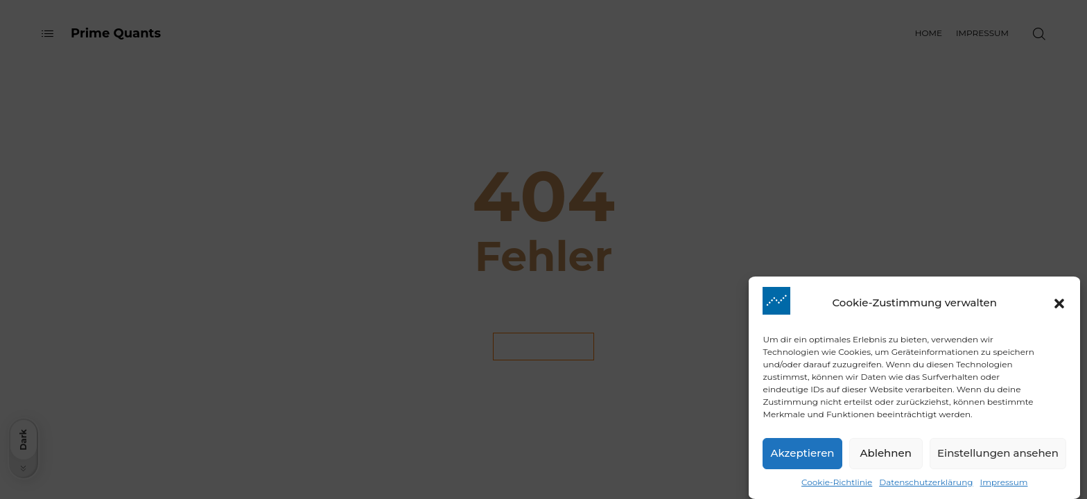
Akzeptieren (802, 458)
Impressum (1004, 487)
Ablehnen (886, 458)
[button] (1059, 308)
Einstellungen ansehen (998, 458)
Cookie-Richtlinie (836, 487)
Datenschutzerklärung (926, 487)
